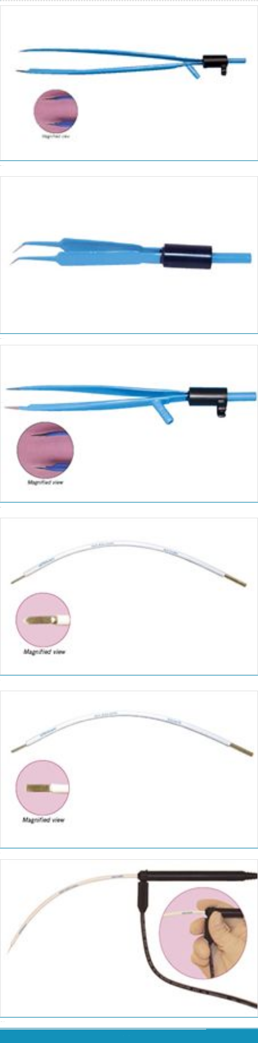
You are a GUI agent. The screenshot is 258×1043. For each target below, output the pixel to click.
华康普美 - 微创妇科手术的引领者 (1, 0)
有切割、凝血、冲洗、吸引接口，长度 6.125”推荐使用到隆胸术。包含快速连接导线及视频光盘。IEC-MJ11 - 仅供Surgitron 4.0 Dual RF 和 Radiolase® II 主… (128, 166)
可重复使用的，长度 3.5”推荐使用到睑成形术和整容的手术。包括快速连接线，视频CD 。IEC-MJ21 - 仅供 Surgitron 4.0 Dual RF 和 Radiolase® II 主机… (128, 339)
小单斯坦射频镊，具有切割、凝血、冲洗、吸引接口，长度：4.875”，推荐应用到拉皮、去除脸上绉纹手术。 (128, 508)
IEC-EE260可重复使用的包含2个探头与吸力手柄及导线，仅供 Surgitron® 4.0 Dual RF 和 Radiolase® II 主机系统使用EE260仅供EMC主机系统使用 (128, 1022)
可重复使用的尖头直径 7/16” (128, 681)
